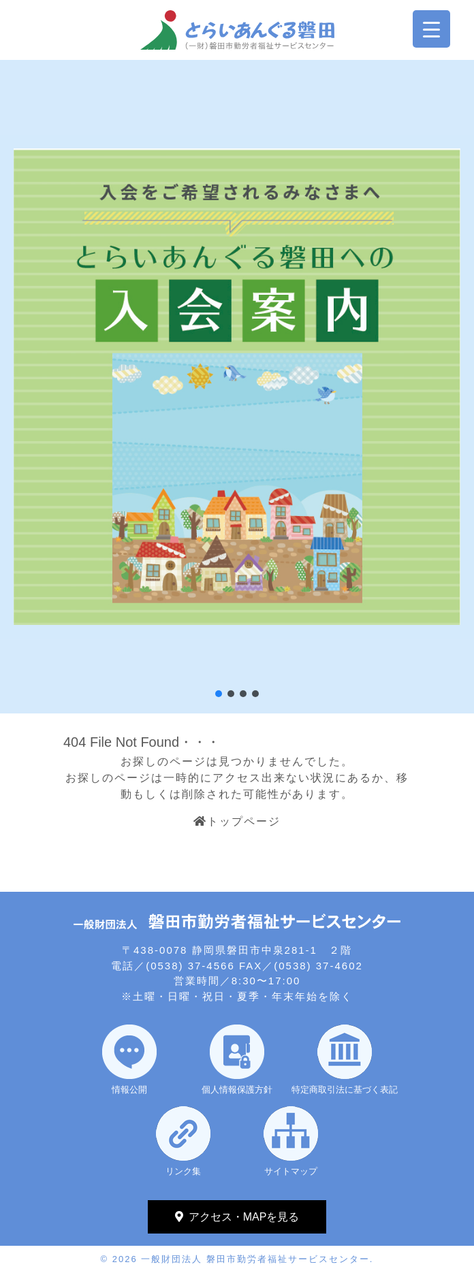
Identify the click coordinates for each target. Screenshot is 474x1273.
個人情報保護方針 (237, 1089)
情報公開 (129, 1089)
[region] (237, 387)
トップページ (237, 821)
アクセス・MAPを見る (244, 1217)
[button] (218, 693)
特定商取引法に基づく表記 (344, 1089)
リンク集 (183, 1171)
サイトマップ (290, 1171)
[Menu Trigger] (431, 29)
